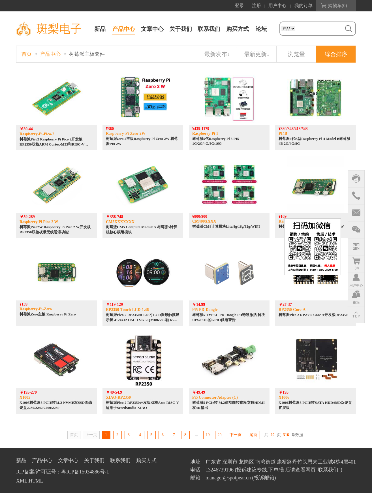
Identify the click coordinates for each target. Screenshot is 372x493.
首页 (27, 54)
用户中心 (277, 5)
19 (208, 435)
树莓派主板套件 (87, 54)
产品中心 (123, 29)
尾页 (253, 435)
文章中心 (152, 29)
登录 (239, 5)
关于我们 (180, 29)
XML (21, 481)
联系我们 (209, 29)
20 (220, 435)
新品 (100, 29)
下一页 (235, 435)
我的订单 (303, 5)
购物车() (337, 5)
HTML (36, 481)
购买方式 (237, 29)
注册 (256, 5)
